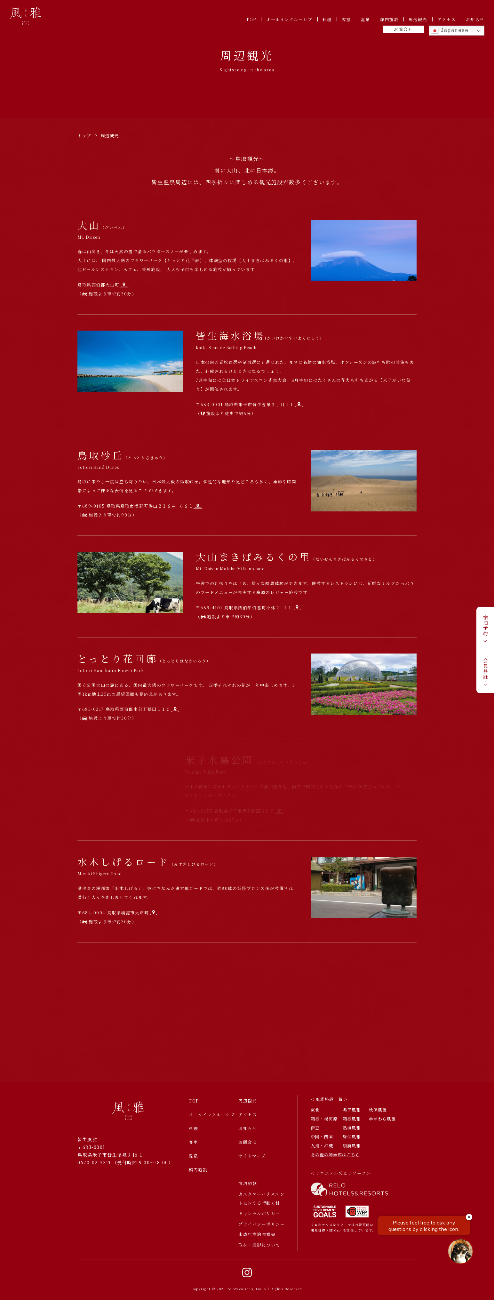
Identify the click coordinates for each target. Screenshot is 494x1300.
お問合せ (403, 29)
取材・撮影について (259, 1250)
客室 (346, 19)
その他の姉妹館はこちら (335, 1159)
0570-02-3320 (94, 1167)
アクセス (446, 19)
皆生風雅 (352, 1141)
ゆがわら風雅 (382, 1123)
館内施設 (389, 19)
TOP (251, 19)
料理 (327, 19)
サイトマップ (252, 1160)
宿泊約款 (247, 1188)
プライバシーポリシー (261, 1228)
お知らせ (475, 19)
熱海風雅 (352, 1132)
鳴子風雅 (352, 1114)
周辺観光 (418, 19)
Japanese (450, 31)
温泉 (365, 19)
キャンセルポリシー (259, 1218)
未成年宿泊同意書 (256, 1239)
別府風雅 (352, 1150)
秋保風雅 (378, 1114)
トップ (84, 135)
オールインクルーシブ (289, 19)
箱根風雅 (352, 1123)
